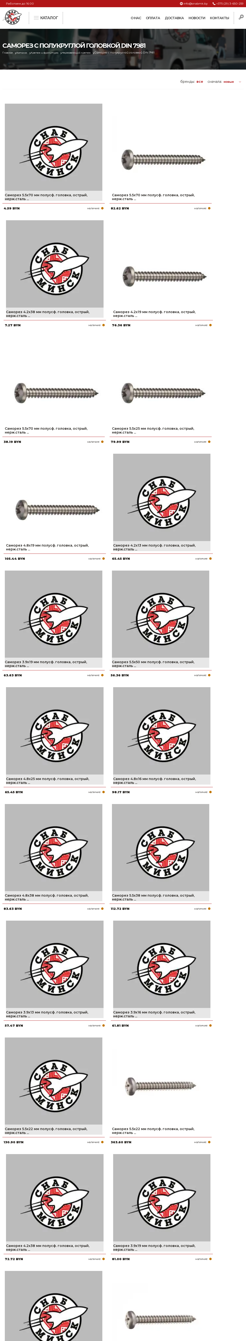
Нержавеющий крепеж (89, 52)
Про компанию (106, 1271)
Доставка (174, 18)
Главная (8, 52)
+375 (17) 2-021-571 (193, 1279)
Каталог (25, 52)
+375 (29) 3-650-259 (230, 3)
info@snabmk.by (196, 3)
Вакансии (101, 1309)
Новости (197, 18)
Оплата (153, 18)
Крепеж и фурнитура (52, 52)
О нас (136, 18)
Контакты (219, 18)
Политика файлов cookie (22, 1303)
